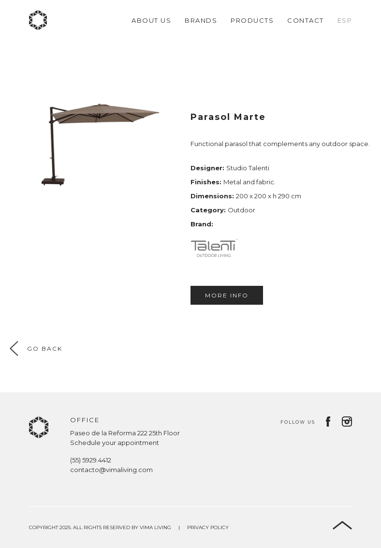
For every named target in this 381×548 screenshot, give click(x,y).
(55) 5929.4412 (90, 460)
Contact (305, 20)
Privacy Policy (208, 527)
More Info (227, 295)
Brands (201, 20)
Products (252, 20)
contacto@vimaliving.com (111, 470)
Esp (344, 20)
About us (151, 20)
